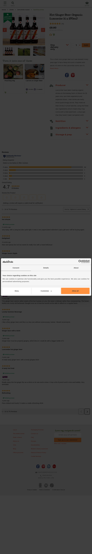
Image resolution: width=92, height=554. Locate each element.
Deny (17, 291)
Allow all (75, 291)
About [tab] (76, 268)
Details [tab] (46, 268)
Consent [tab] (16, 268)
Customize (46, 291)
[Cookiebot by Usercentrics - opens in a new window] (80, 261)
